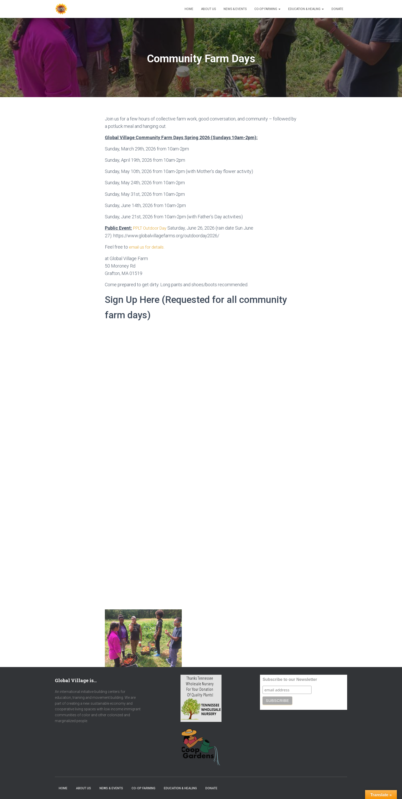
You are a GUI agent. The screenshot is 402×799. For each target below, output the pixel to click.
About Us (208, 9)
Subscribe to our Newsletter (290, 679)
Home (189, 9)
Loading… (187, 464)
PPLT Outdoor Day (151, 228)
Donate (337, 9)
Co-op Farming (267, 9)
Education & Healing (306, 9)
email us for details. (148, 246)
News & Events (235, 9)
